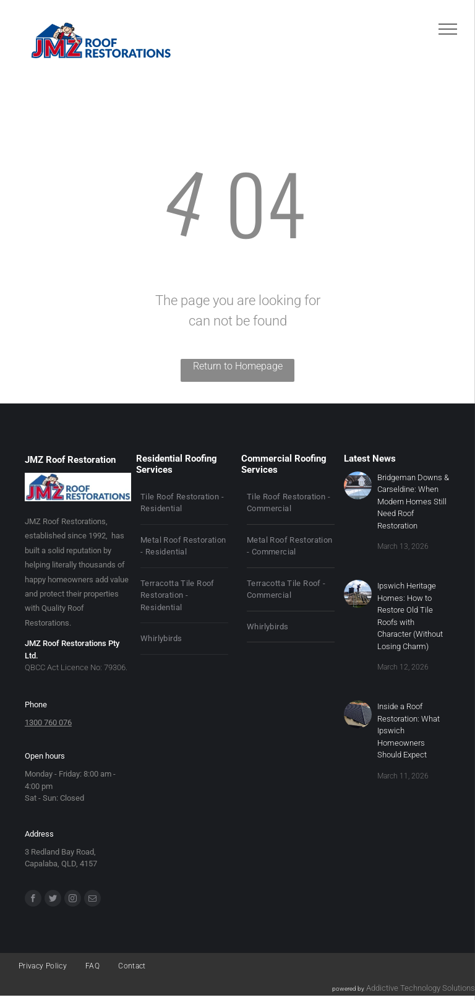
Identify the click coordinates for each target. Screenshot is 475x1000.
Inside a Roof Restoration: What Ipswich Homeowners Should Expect (408, 730)
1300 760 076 (48, 722)
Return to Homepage (238, 366)
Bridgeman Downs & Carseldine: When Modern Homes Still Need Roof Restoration (413, 501)
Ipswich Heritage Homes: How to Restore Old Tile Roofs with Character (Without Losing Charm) (410, 616)
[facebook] (33, 900)
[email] (92, 900)
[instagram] (72, 900)
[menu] (448, 29)
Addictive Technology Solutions (420, 988)
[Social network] (53, 900)
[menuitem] (184, 503)
